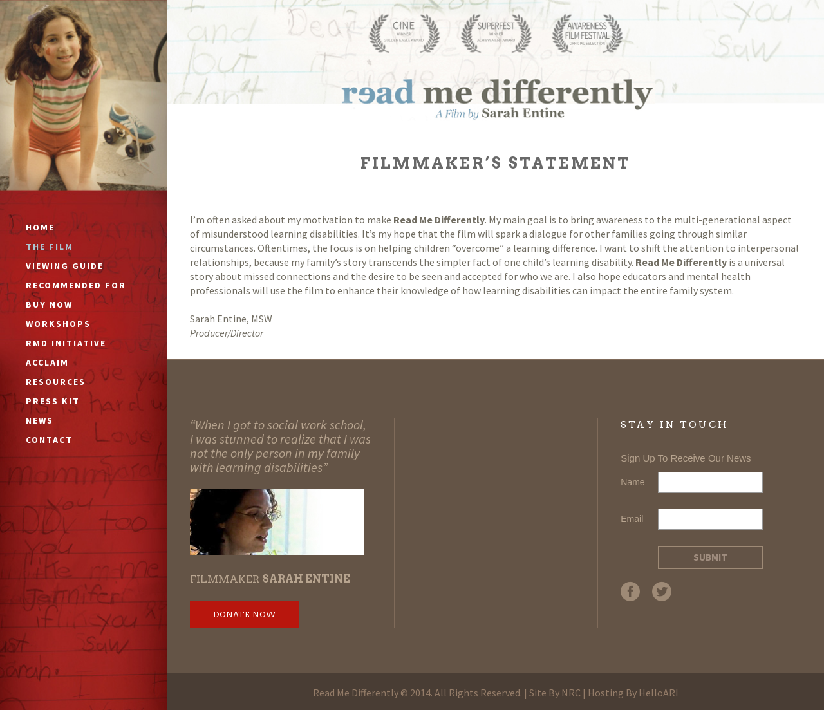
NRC (571, 692)
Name (632, 482)
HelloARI (659, 692)
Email (632, 519)
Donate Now (244, 614)
